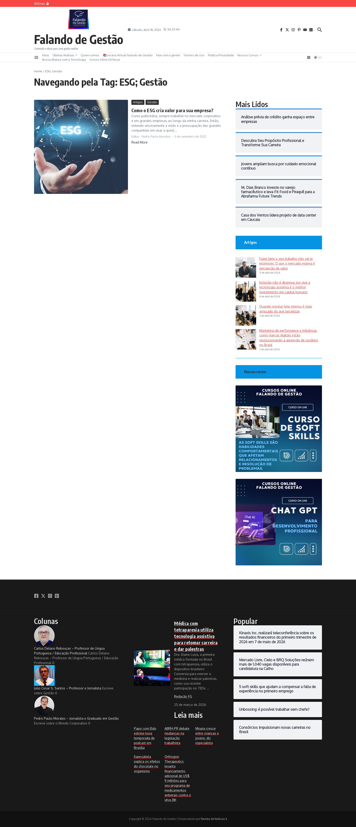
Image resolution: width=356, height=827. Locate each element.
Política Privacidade (221, 55)
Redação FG (183, 696)
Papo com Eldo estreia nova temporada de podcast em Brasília (145, 738)
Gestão (152, 102)
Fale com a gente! (168, 55)
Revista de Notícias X (214, 819)
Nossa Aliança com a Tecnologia (64, 59)
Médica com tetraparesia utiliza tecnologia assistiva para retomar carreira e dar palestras (196, 636)
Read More (139, 142)
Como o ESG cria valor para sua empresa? (172, 110)
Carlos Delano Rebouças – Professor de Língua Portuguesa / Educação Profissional (69, 640)
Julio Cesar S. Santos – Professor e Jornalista (67, 677)
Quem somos (90, 55)
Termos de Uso (194, 55)
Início (45, 55)
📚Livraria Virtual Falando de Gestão (128, 55)
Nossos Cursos (249, 55)
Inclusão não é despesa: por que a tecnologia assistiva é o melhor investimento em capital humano (284, 287)
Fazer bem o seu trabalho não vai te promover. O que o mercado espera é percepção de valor (287, 263)
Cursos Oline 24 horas (104, 59)
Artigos (138, 102)
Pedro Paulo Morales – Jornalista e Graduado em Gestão (76, 707)
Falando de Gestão (78, 39)
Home (38, 71)
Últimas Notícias (65, 55)
